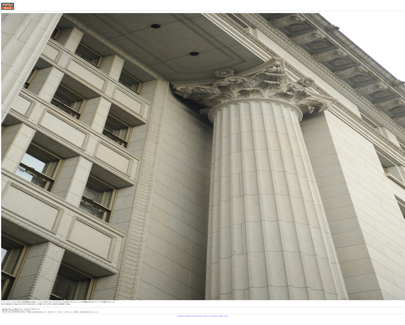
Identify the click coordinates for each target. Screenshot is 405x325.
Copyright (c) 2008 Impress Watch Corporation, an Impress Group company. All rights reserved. (202, 316)
